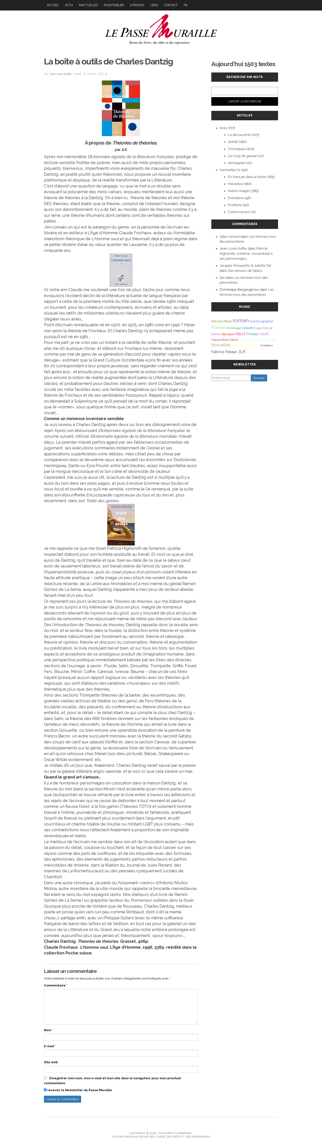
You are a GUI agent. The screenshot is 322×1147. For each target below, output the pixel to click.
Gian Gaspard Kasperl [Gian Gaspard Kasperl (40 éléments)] (245, 345)
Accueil (53, 5)
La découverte (239, 135)
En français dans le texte (247, 177)
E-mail (50, 1046)
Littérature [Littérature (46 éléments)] (228, 334)
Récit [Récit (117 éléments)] (240, 333)
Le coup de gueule (242, 156)
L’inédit (233, 142)
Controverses (239, 212)
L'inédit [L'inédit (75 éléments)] (247, 328)
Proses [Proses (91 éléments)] (252, 334)
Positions (235, 205)
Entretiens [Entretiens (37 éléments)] (267, 345)
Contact (171, 5)
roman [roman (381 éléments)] (241, 320)
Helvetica (235, 184)
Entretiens (236, 198)
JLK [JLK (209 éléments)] (242, 351)
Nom (48, 1030)
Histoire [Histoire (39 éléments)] (216, 339)
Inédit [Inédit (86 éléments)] (264, 334)
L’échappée (236, 163)
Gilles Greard (230, 236)
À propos (137, 5)
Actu (69, 5)
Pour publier (114, 5)
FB (185, 5)
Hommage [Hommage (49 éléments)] (233, 328)
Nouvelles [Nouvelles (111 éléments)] (221, 345)
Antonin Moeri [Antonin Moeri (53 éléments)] (221, 321)
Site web (51, 1062)
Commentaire (55, 985)
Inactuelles (88, 5)
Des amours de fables (245, 271)
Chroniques (237, 149)
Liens (154, 5)
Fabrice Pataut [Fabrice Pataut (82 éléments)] (224, 352)
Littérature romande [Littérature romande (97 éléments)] (257, 339)
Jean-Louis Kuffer (62, 74)
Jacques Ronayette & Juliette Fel (245, 265)
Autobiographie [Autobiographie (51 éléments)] (261, 321)
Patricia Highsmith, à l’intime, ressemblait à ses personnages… (246, 253)
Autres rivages (239, 191)
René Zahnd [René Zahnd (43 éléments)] (230, 339)
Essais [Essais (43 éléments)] (258, 328)
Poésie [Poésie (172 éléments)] (218, 327)
